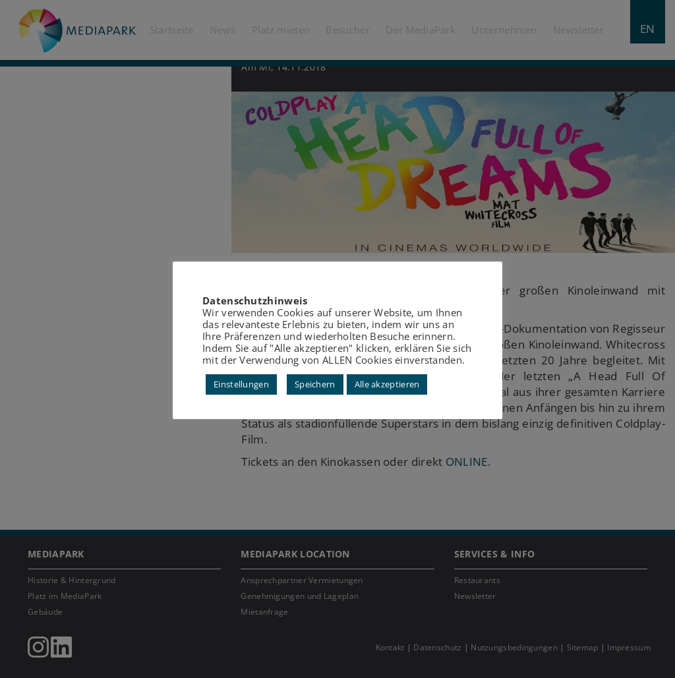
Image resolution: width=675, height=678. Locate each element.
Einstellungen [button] (241, 384)
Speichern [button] (315, 384)
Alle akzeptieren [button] (387, 384)
